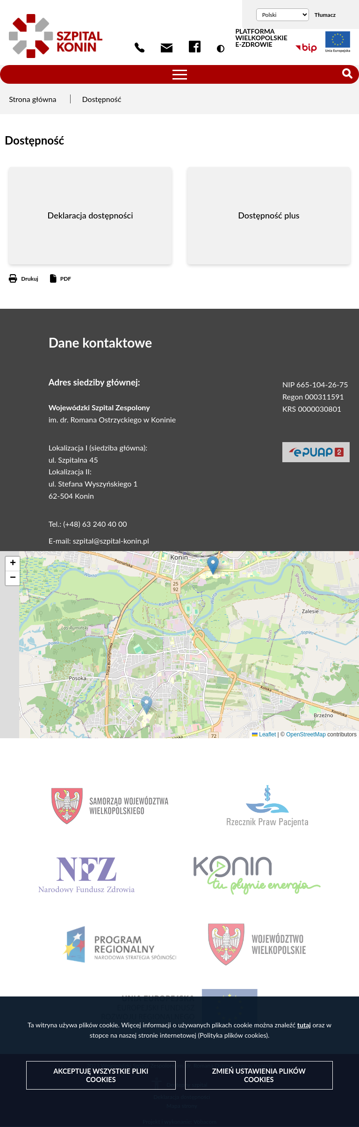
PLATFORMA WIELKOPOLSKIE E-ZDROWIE (261, 38)
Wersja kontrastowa (222, 48)
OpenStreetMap (306, 734)
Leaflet (264, 734)
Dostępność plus (268, 215)
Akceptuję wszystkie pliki (101, 1075)
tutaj (304, 1024)
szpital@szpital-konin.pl (111, 540)
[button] (146, 705)
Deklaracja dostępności (90, 215)
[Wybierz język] (282, 14)
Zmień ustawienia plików (259, 1075)
